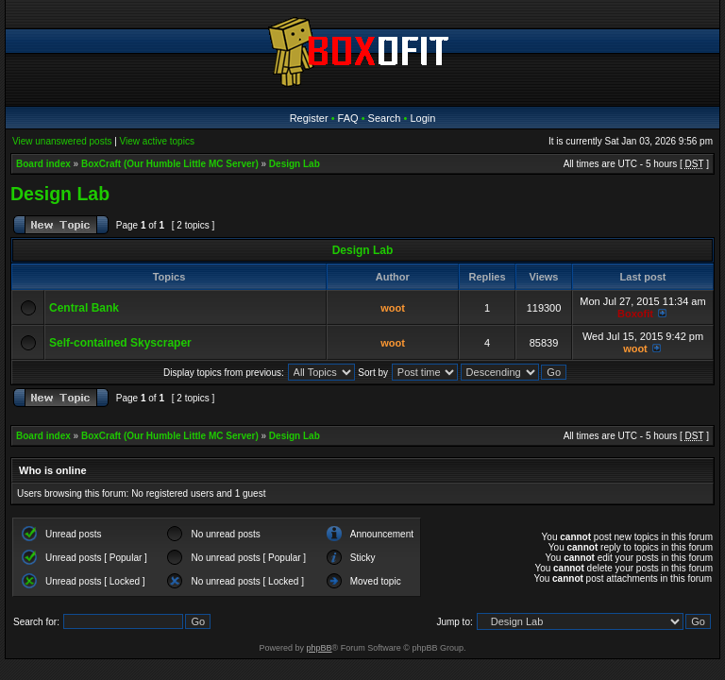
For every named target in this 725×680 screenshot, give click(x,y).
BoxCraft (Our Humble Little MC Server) (170, 164)
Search (384, 118)
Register (309, 118)
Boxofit (635, 313)
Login (422, 118)
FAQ (348, 118)
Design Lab (294, 164)
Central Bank (84, 307)
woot (392, 308)
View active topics (157, 141)
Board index (43, 164)
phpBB (319, 648)
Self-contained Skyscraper (120, 342)
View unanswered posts (61, 141)
